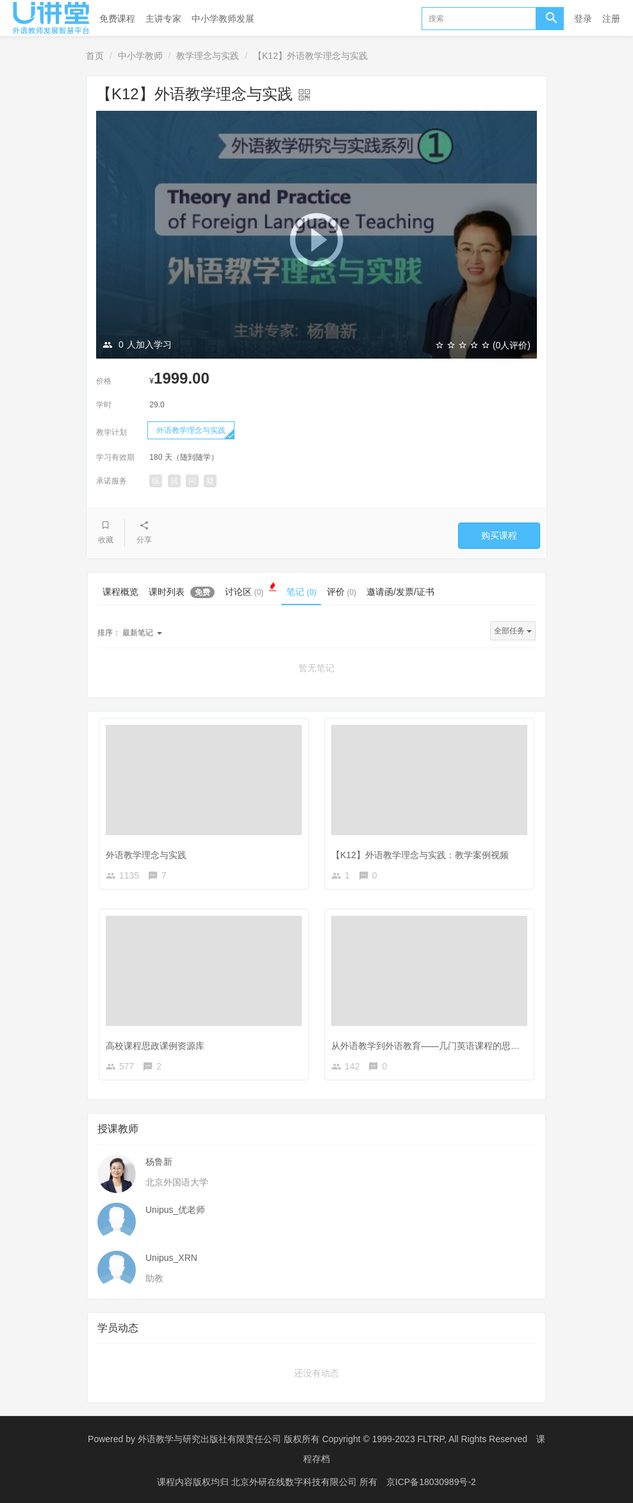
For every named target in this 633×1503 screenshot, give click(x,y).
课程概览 (120, 592)
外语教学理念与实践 (191, 430)
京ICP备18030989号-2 (431, 1480)
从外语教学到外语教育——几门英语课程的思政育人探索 (443, 1046)
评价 (341, 592)
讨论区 (250, 590)
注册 (611, 18)
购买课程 (499, 535)
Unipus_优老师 (175, 1210)
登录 (583, 18)
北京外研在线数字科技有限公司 (295, 1480)
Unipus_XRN (171, 1258)
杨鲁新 (158, 1162)
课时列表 (182, 592)
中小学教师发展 (223, 18)
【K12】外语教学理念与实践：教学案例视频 (420, 855)
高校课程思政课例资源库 (155, 1046)
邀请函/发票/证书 (400, 592)
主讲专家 (163, 18)
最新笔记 (129, 632)
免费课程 (117, 18)
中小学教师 (140, 56)
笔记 (301, 592)
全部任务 (513, 630)
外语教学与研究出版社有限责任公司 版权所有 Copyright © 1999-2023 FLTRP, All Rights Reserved (332, 1439)
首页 (95, 56)
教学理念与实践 (207, 56)
